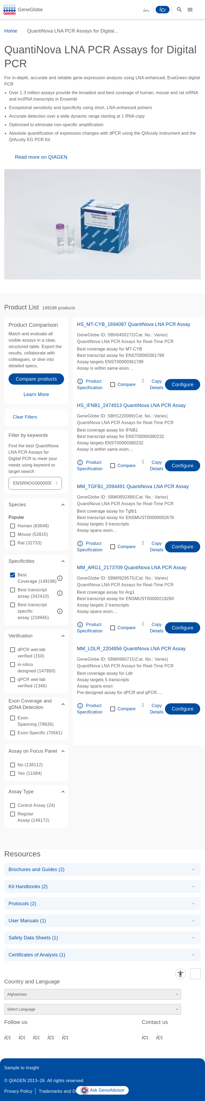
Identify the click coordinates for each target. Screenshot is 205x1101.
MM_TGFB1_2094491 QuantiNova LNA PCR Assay (133, 486)
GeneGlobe (30, 9)
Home (10, 31)
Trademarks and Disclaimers (67, 1091)
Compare (126, 384)
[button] (36, 504)
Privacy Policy (18, 1091)
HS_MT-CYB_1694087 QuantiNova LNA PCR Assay (133, 324)
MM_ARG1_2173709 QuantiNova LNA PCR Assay (131, 567)
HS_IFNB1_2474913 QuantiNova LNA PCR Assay (131, 405)
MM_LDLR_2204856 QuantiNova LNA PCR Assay (131, 648)
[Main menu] (190, 9)
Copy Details (157, 384)
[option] (36, 526)
